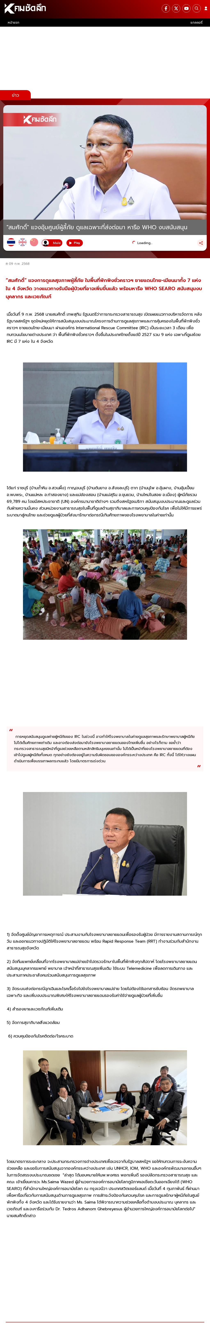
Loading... (144, 243)
